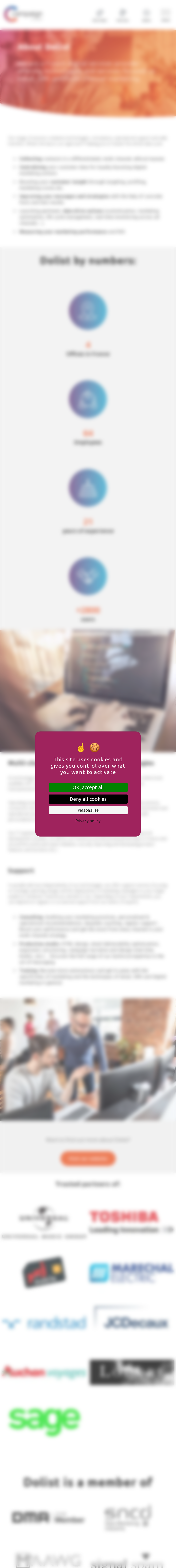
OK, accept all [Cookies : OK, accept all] (88, 787)
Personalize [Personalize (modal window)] (88, 810)
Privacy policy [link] (88, 821)
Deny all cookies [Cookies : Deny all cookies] (88, 799)
